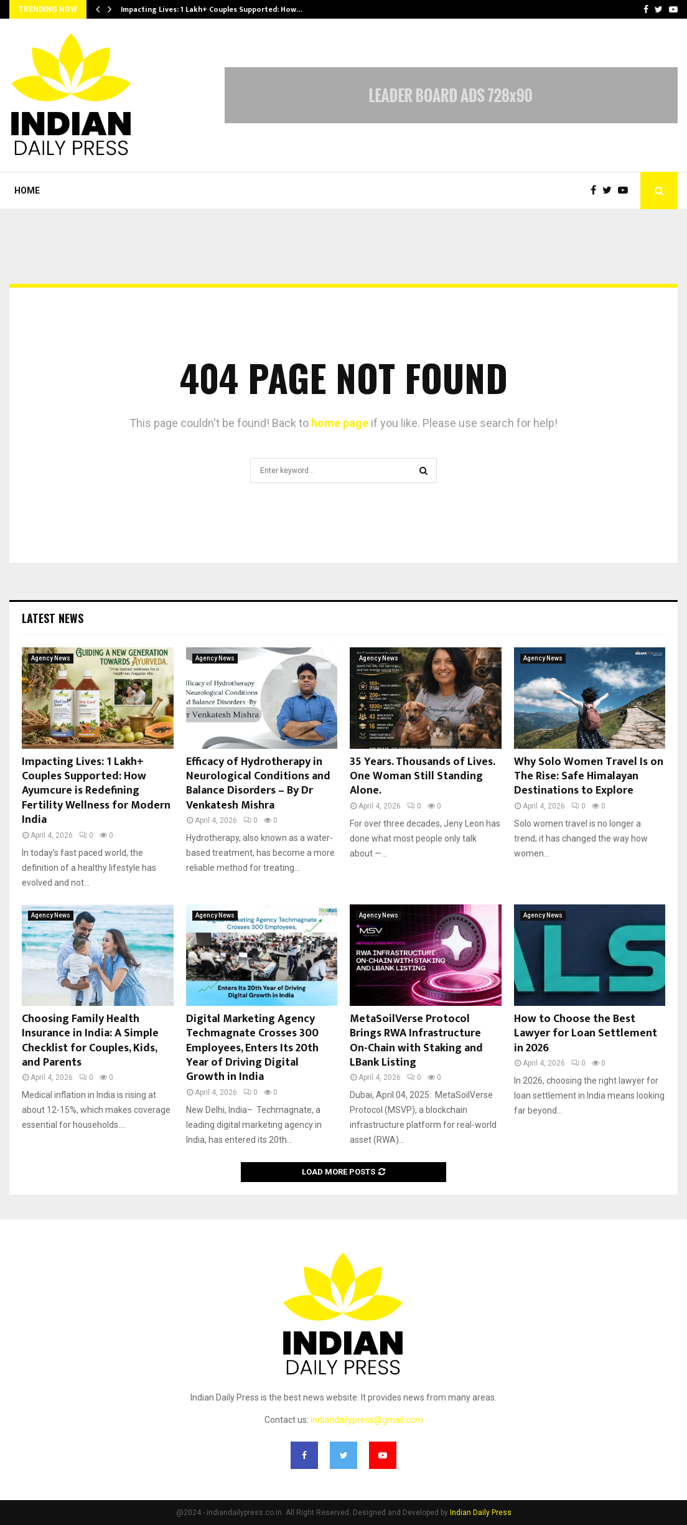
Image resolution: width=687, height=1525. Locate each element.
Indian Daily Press (481, 1512)
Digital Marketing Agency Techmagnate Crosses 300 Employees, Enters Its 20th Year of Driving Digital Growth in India (252, 1048)
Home (27, 190)
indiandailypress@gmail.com (367, 1420)
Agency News (50, 658)
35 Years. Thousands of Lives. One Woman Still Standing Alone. (422, 776)
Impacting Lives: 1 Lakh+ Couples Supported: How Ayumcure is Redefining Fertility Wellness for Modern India (96, 791)
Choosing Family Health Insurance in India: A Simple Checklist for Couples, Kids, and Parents (90, 1041)
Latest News (52, 618)
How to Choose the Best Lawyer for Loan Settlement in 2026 (585, 1034)
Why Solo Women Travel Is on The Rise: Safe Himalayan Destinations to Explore (588, 776)
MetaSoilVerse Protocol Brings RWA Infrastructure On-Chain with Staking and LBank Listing (416, 1041)
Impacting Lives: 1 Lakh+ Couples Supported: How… (211, 9)
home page (339, 422)
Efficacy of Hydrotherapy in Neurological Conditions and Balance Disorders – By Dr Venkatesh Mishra (258, 784)
